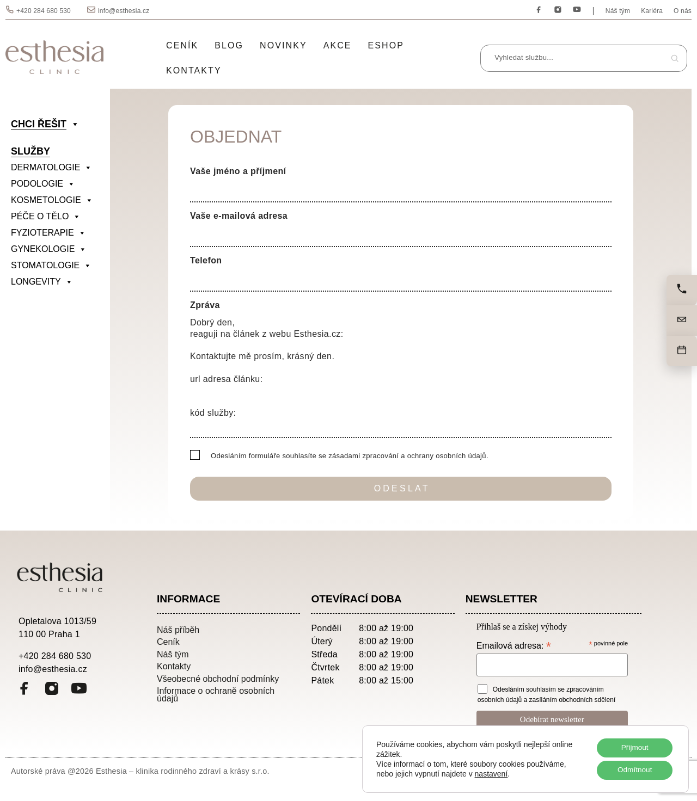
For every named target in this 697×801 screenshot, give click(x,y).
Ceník (182, 45)
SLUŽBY (30, 151)
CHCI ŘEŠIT (45, 124)
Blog (229, 45)
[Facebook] (538, 10)
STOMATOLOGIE (51, 265)
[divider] (57, 298)
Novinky (283, 45)
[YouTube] (576, 10)
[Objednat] (682, 351)
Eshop (386, 45)
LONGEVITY (42, 282)
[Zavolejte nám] (682, 290)
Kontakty (194, 70)
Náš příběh (178, 629)
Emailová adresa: (513, 645)
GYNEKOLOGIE (49, 249)
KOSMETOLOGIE (52, 200)
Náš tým (618, 11)
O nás (683, 11)
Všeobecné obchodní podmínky (218, 678)
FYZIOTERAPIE (48, 233)
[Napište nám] (682, 320)
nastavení (491, 773)
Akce (337, 45)
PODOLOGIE (43, 184)
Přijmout (633, 747)
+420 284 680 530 (43, 11)
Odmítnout (633, 770)
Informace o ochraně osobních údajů (215, 694)
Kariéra (652, 11)
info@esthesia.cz (123, 11)
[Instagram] (557, 10)
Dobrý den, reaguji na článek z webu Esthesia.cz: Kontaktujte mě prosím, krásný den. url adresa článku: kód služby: (401, 375)
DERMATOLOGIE (51, 167)
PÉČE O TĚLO (46, 216)
